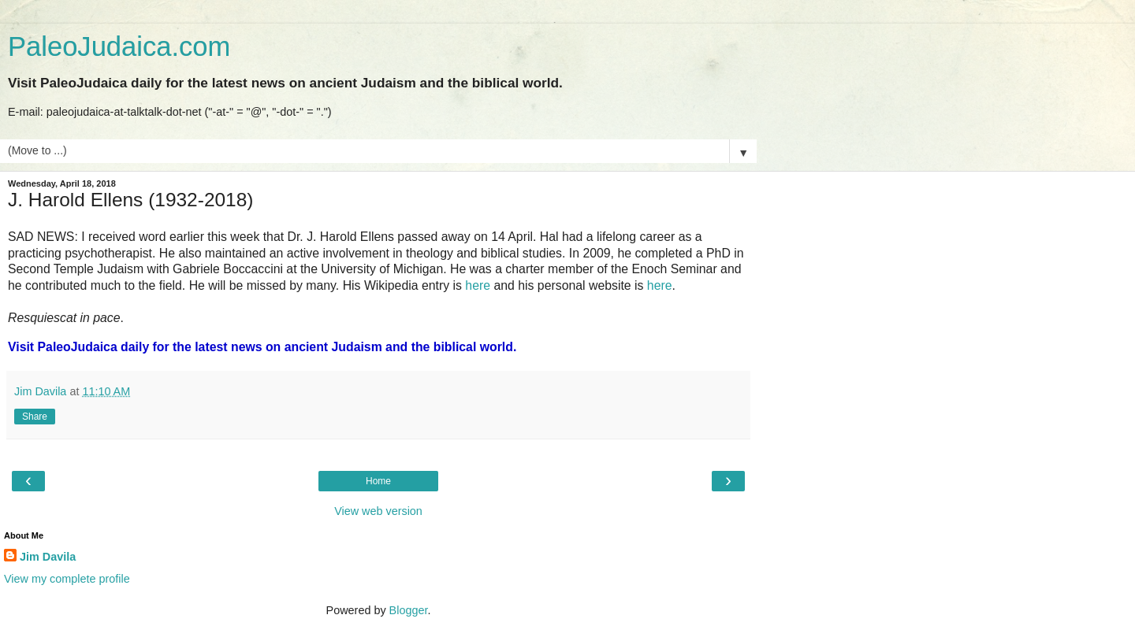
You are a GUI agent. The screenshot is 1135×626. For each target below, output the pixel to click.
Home (378, 481)
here (477, 285)
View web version (378, 511)
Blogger (408, 610)
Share (34, 416)
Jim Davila (48, 556)
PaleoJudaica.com (119, 46)
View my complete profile (67, 578)
